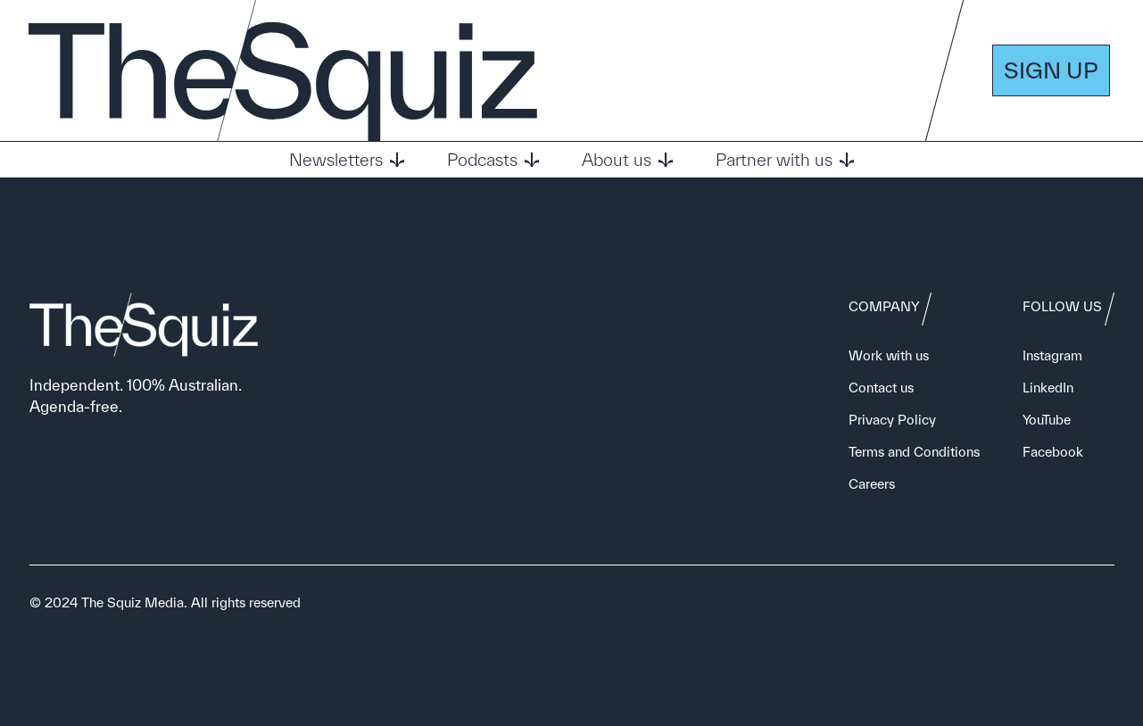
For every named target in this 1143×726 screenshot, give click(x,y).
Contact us (881, 387)
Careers (872, 483)
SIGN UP (1051, 70)
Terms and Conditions (914, 451)
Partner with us (785, 159)
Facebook (1053, 451)
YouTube (1047, 419)
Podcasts (493, 159)
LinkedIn (1048, 387)
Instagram (1052, 355)
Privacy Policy (892, 419)
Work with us (889, 355)
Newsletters (346, 159)
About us (627, 159)
